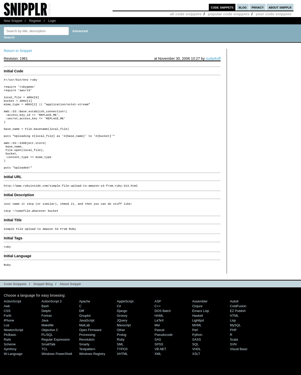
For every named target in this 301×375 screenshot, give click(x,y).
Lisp (233, 337)
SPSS (159, 361)
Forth (7, 332)
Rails (7, 356)
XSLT (196, 370)
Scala (234, 356)
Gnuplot (84, 332)
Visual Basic (238, 365)
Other (121, 346)
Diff (81, 327)
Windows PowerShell (56, 370)
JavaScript (86, 337)
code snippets (222, 7)
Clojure (197, 323)
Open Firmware (90, 346)
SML (120, 361)
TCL (44, 365)
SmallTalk (48, 361)
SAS (158, 356)
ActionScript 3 (51, 318)
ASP (158, 318)
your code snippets (273, 14)
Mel (157, 342)
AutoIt (234, 318)
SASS (196, 356)
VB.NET (160, 365)
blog (243, 7)
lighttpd (198, 337)
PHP (233, 346)
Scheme (10, 361)
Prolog (121, 351)
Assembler (200, 318)
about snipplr (280, 7)
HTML (234, 332)
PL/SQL (47, 351)
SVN (233, 361)
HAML (159, 332)
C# (119, 323)
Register (35, 21)
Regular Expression (55, 356)
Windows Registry (92, 370)
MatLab (84, 342)
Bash (45, 323)
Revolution (86, 356)
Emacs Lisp (200, 327)
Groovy (122, 332)
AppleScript (125, 318)
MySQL (235, 342)
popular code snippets (228, 14)
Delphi (46, 327)
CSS (7, 327)
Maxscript (124, 342)
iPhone (9, 337)
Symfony (10, 365)
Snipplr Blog (43, 300)
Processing (87, 351)
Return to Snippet (18, 51)
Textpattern (87, 365)
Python (197, 351)
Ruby (120, 356)
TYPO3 (122, 365)
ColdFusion (238, 323)
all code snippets (186, 14)
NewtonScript (13, 346)
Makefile (47, 342)
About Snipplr (70, 300)
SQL (195, 361)
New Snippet (13, 21)
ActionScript (12, 318)
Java (44, 337)
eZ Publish (238, 327)
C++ (158, 323)
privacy (258, 7)
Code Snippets (15, 300)
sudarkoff (213, 59)
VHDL (196, 365)
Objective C (49, 346)
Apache (84, 318)
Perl (195, 346)
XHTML (122, 370)
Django (122, 327)
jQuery (122, 337)
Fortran (46, 332)
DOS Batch (163, 327)
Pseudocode (164, 351)
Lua (6, 342)
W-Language (13, 370)
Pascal (159, 346)
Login (52, 21)
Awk (7, 323)
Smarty (84, 361)
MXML (197, 342)
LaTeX (159, 337)
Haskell (197, 332)
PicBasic (10, 351)
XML (158, 370)
